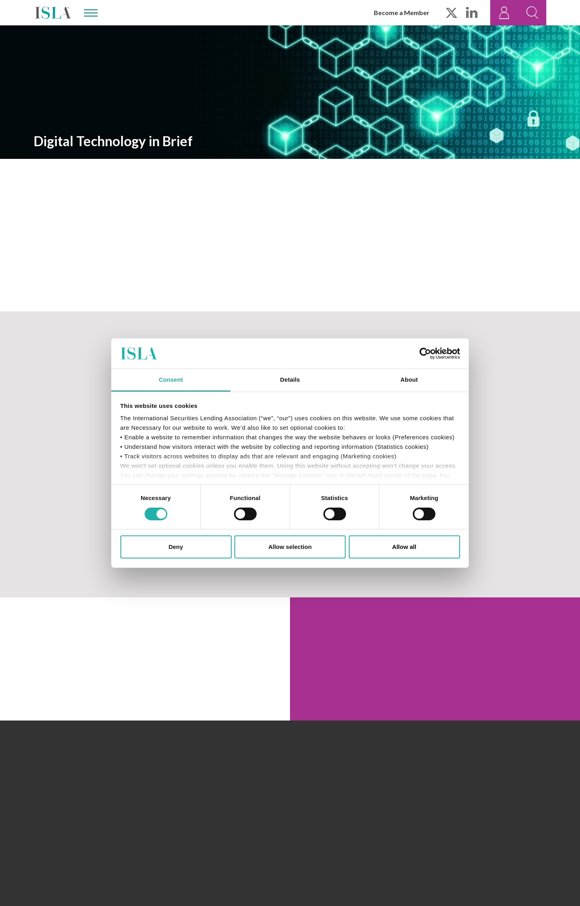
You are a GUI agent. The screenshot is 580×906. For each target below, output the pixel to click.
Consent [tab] (171, 379)
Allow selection (289, 546)
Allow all (404, 546)
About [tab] (409, 379)
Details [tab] (290, 379)
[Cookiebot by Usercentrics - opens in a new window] (425, 353)
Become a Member (401, 12)
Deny (175, 546)
